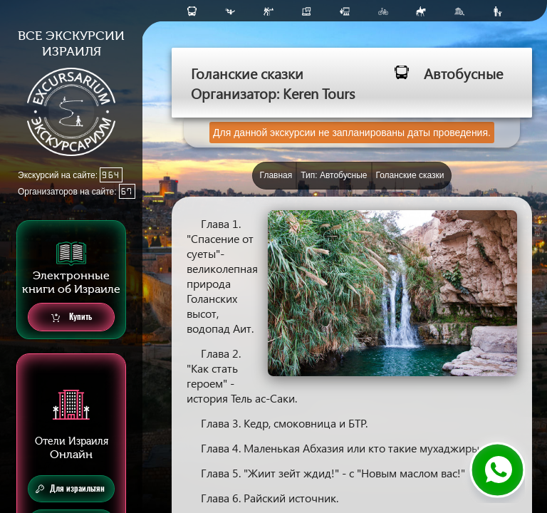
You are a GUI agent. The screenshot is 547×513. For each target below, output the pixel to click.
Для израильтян (70, 488)
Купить (71, 317)
